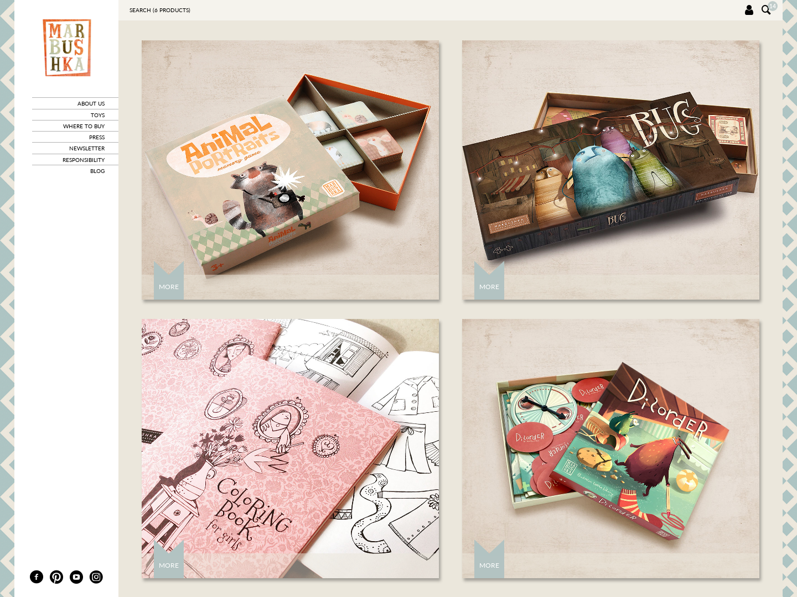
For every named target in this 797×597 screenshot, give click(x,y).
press (97, 137)
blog (97, 170)
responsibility (84, 159)
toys (98, 115)
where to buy (84, 126)
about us (91, 103)
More (169, 286)
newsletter (87, 148)
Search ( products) (160, 10)
